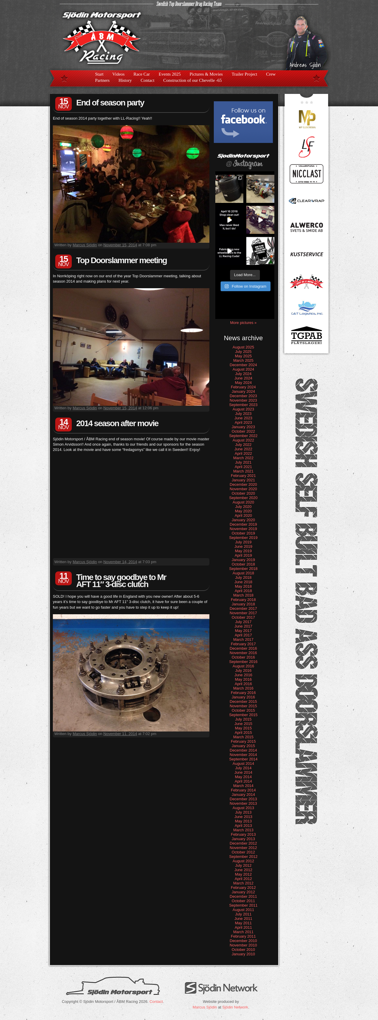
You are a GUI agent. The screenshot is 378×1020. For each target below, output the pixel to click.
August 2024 (243, 369)
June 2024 (243, 378)
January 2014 (243, 794)
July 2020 (243, 506)
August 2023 (243, 409)
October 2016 (243, 657)
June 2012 (243, 870)
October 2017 (243, 617)
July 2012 (243, 865)
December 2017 (243, 608)
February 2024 (243, 387)
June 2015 (243, 723)
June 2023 (243, 418)
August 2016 (243, 666)
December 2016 (243, 648)
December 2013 (243, 799)
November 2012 (243, 847)
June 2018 (243, 582)
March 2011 (243, 932)
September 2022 (243, 436)
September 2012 (243, 856)
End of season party (110, 102)
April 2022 (243, 453)
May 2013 (243, 821)
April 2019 (243, 555)
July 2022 (243, 444)
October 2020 (243, 493)
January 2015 (243, 746)
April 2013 (243, 825)
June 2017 (243, 626)
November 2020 (243, 489)
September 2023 (243, 405)
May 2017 (243, 630)
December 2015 (243, 701)
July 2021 (243, 462)
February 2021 (243, 475)
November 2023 (243, 400)
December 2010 (243, 940)
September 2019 (243, 537)
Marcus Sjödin (85, 245)
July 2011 (243, 914)
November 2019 (243, 529)
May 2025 (243, 356)
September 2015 (243, 715)
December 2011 (243, 896)
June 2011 (243, 918)
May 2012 (243, 874)
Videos (118, 74)
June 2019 (243, 546)
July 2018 (243, 577)
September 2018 (243, 568)
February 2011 (243, 936)
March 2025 (243, 360)
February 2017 (243, 644)
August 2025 (243, 347)
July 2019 (243, 542)
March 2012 (243, 883)
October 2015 (243, 710)
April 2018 (243, 591)
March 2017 (243, 639)
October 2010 (243, 949)
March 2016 (243, 688)
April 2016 (243, 684)
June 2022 (243, 449)
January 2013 (243, 839)
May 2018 (243, 586)
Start (99, 74)
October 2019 (243, 533)
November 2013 (243, 803)
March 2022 (243, 458)
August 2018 (243, 573)
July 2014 (243, 768)
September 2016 (243, 661)
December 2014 (243, 750)
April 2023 (243, 422)
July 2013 (243, 812)
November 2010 (243, 945)
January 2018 (243, 604)
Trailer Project (244, 74)
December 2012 (243, 843)
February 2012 (243, 887)
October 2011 (243, 901)
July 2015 (243, 719)
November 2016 (243, 653)
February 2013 (243, 834)
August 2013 (243, 808)
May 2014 (243, 777)
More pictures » (243, 322)
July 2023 (243, 413)
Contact (147, 80)
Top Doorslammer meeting (121, 260)
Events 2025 (170, 74)
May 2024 (243, 382)
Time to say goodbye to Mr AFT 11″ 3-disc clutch (121, 581)
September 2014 (243, 759)
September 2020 (243, 498)
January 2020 (243, 520)
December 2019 (243, 524)
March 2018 (243, 595)
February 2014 (243, 790)
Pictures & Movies (206, 74)
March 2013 (243, 830)
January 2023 (243, 427)
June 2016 (243, 675)
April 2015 (243, 732)
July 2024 (243, 373)
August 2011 (243, 909)
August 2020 (243, 502)
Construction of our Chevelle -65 (192, 80)
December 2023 (243, 396)
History (125, 80)
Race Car (141, 74)
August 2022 (243, 440)
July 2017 (243, 622)
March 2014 (243, 785)
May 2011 (243, 923)
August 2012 (243, 861)
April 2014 (243, 781)
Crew (271, 74)
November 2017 (243, 613)
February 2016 (243, 692)
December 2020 (243, 484)
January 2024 (243, 391)
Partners (102, 80)
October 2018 (243, 564)
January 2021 (243, 480)
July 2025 (243, 351)
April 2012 (243, 878)
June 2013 (243, 816)
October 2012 (243, 852)
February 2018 (243, 599)
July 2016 (243, 670)
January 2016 (243, 697)
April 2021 (243, 467)
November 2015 (243, 706)
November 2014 (243, 754)
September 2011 (243, 905)
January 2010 (243, 954)
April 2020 (243, 515)
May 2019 (243, 551)
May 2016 (243, 679)
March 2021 (243, 471)
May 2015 (243, 728)
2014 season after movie (117, 423)
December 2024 (243, 365)
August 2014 (243, 763)
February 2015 (243, 741)
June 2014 (243, 772)
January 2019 (243, 560)
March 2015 (243, 737)
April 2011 (243, 927)
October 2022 (243, 431)
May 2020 (243, 511)
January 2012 (243, 892)
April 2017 (243, 635)
